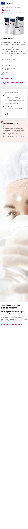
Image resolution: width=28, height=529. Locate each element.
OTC (22, 13)
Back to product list (10, 13)
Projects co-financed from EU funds (11, 7)
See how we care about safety (12, 324)
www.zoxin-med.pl (7, 78)
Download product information (13, 83)
